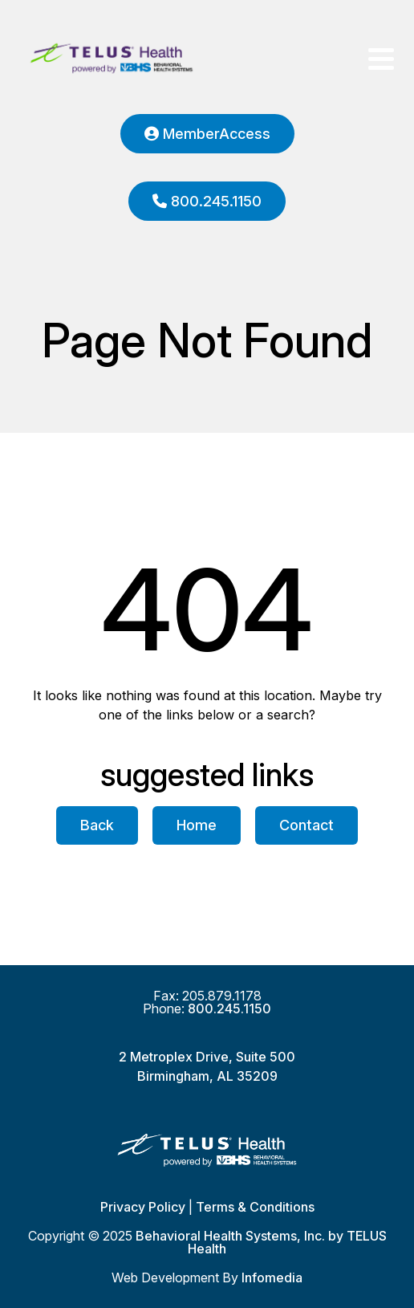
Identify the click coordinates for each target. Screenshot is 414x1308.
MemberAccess (207, 133)
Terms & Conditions (255, 1207)
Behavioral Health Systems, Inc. (230, 1236)
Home (197, 825)
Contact (306, 825)
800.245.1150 (207, 201)
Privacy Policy (142, 1207)
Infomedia (272, 1277)
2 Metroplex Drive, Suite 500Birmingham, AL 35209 (207, 1066)
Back (97, 825)
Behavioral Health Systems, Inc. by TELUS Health (111, 59)
